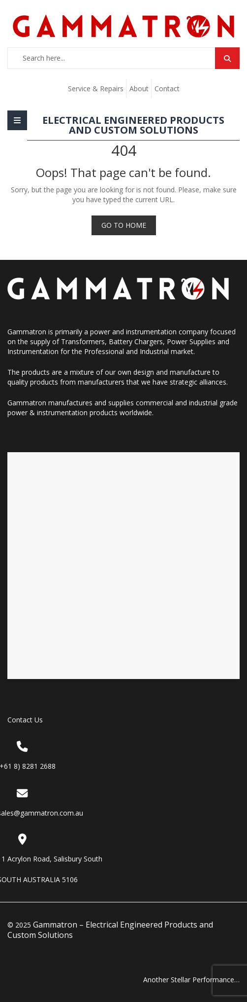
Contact (167, 88)
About (139, 88)
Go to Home (123, 225)
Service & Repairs (96, 88)
